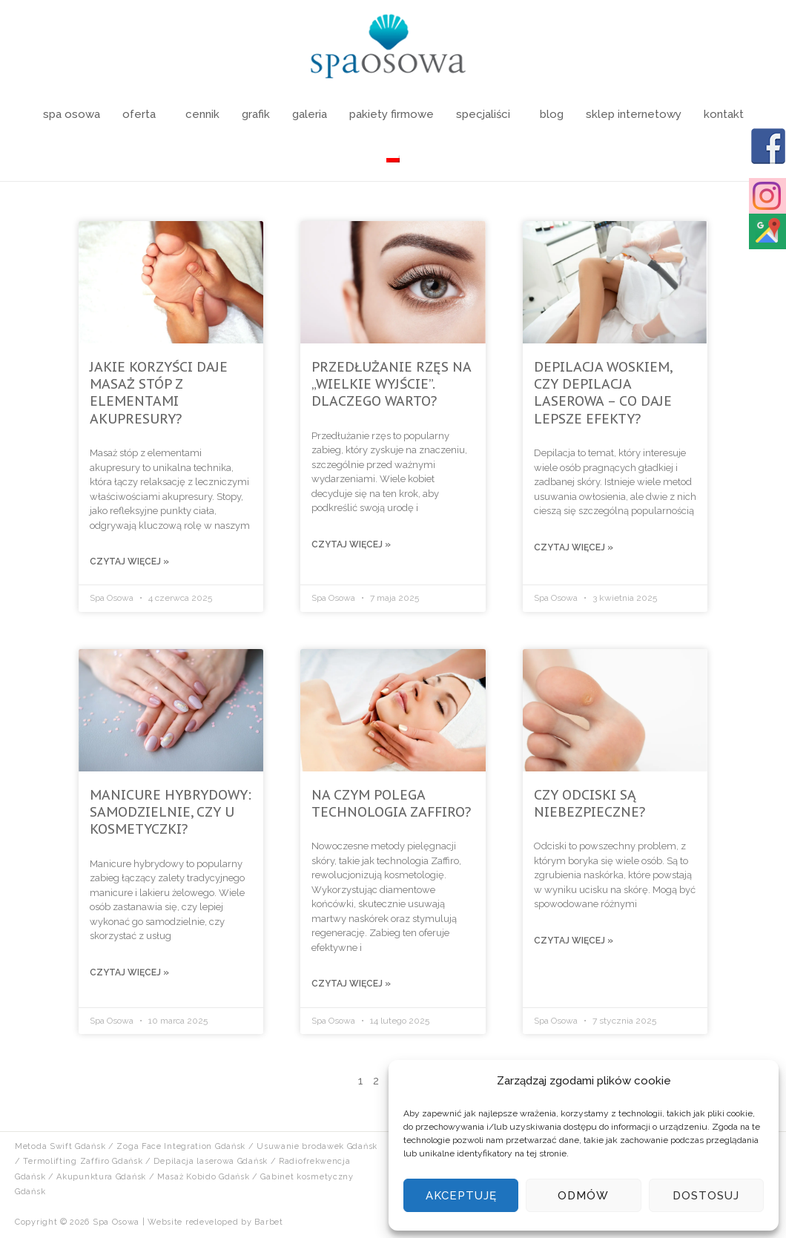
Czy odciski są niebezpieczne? (589, 803)
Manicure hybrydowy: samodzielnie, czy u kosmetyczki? (170, 812)
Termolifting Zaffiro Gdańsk (82, 1161)
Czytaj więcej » (129, 561)
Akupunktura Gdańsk (101, 1177)
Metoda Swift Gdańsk (60, 1146)
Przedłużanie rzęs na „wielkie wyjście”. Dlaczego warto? (391, 384)
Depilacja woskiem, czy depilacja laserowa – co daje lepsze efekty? (603, 392)
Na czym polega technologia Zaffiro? (391, 803)
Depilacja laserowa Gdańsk (210, 1161)
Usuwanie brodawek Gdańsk (317, 1146)
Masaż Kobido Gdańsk (203, 1177)
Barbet (268, 1222)
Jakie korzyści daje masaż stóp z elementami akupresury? (159, 392)
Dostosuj (706, 1195)
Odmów (583, 1195)
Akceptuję (461, 1195)
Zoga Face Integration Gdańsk (180, 1146)
